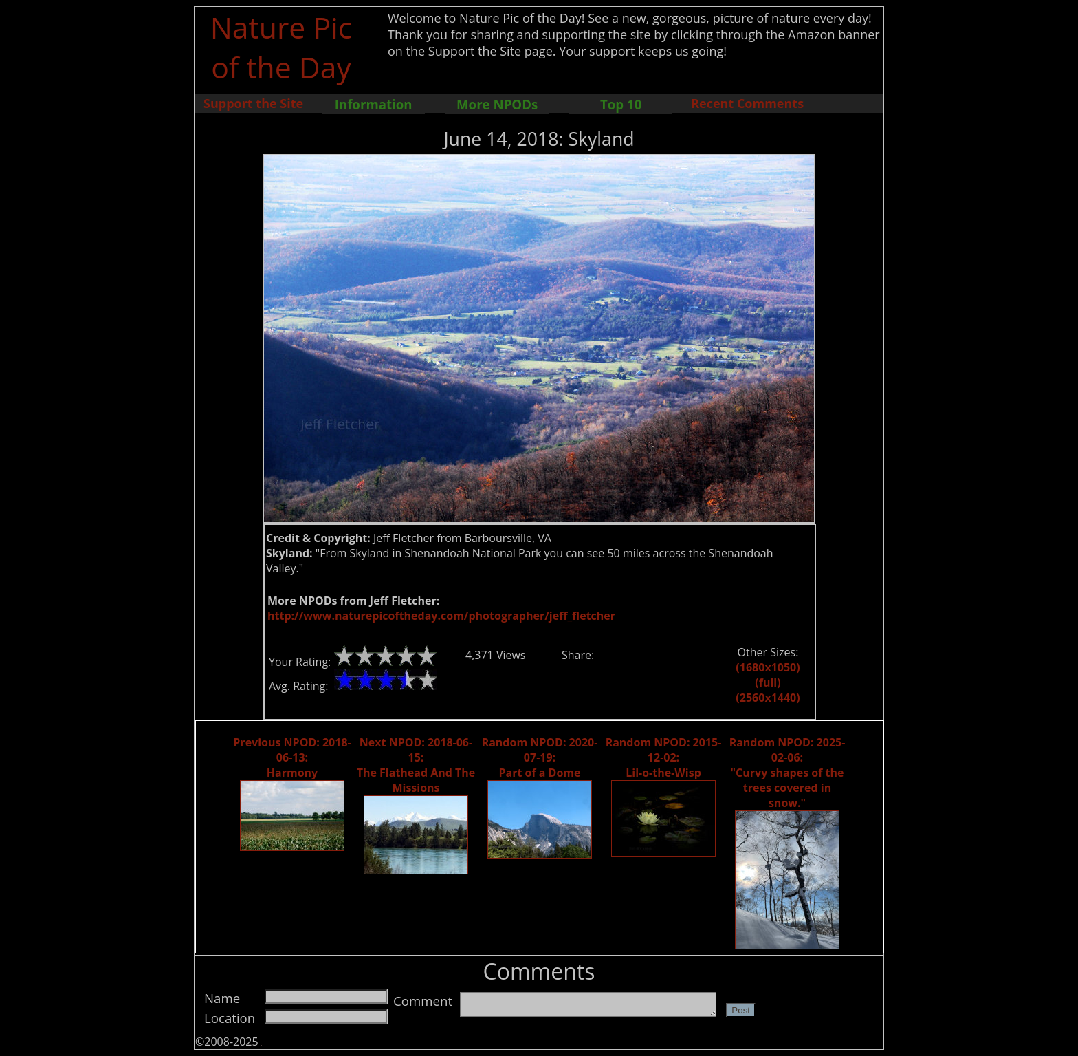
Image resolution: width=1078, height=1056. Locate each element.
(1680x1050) (768, 667)
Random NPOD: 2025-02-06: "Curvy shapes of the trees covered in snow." (787, 772)
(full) (767, 682)
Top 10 (620, 104)
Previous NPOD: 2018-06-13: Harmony (292, 757)
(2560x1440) (768, 697)
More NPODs (497, 104)
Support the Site (253, 103)
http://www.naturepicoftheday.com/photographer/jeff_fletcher (441, 615)
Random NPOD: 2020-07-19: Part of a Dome (540, 757)
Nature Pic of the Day (281, 47)
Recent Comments (747, 103)
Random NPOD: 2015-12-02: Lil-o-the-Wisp (664, 757)
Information (373, 104)
